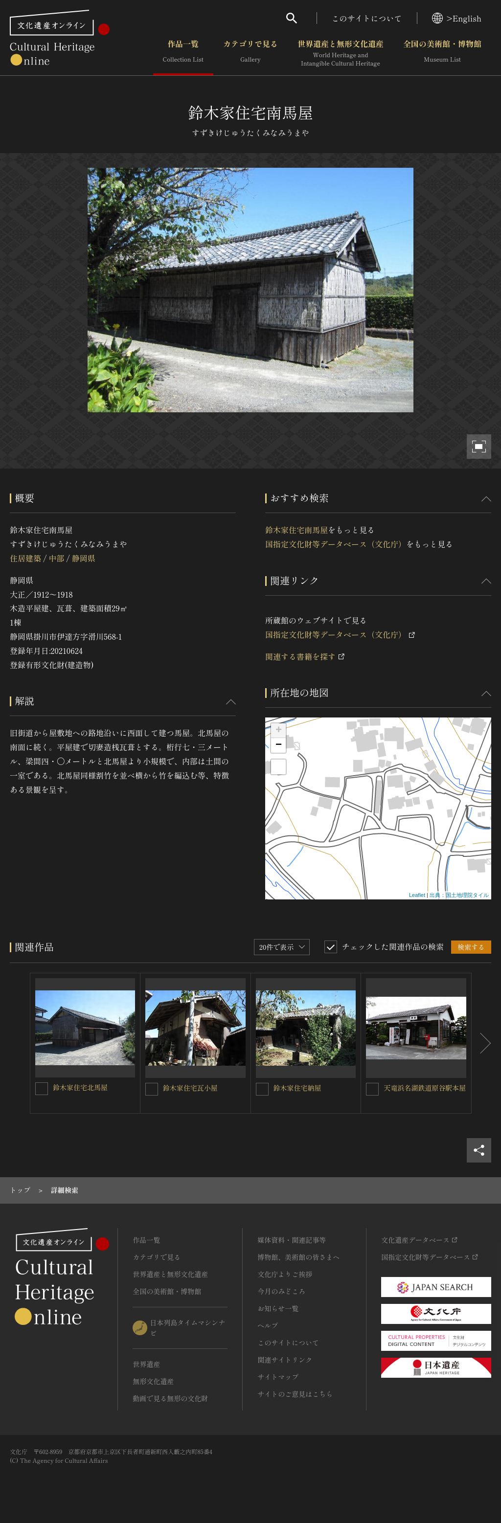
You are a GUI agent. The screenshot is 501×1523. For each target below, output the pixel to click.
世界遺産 (146, 1364)
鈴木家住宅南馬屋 (296, 530)
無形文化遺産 (153, 1381)
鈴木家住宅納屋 (297, 1088)
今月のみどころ (281, 1291)
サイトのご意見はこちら (295, 1394)
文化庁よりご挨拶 (284, 1274)
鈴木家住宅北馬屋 (80, 1087)
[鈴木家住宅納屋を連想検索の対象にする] (262, 1089)
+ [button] (278, 730)
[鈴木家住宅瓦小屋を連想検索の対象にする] (151, 1089)
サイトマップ (277, 1377)
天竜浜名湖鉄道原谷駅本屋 (425, 1088)
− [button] (278, 745)
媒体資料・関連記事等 (291, 1240)
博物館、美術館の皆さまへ (298, 1257)
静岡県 (83, 558)
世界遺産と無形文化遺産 (340, 53)
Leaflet (417, 895)
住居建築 (25, 558)
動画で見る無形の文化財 (170, 1398)
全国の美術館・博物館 (442, 53)
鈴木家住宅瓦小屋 (190, 1088)
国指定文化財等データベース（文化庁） (335, 544)
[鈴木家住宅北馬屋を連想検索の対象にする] (41, 1088)
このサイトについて (367, 18)
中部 (56, 558)
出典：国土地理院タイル (459, 895)
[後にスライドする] (481, 1043)
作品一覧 (183, 53)
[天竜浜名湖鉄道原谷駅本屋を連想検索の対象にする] (372, 1089)
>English (456, 18)
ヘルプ (267, 1325)
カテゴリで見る (250, 53)
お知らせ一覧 (277, 1308)
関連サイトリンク (284, 1360)
